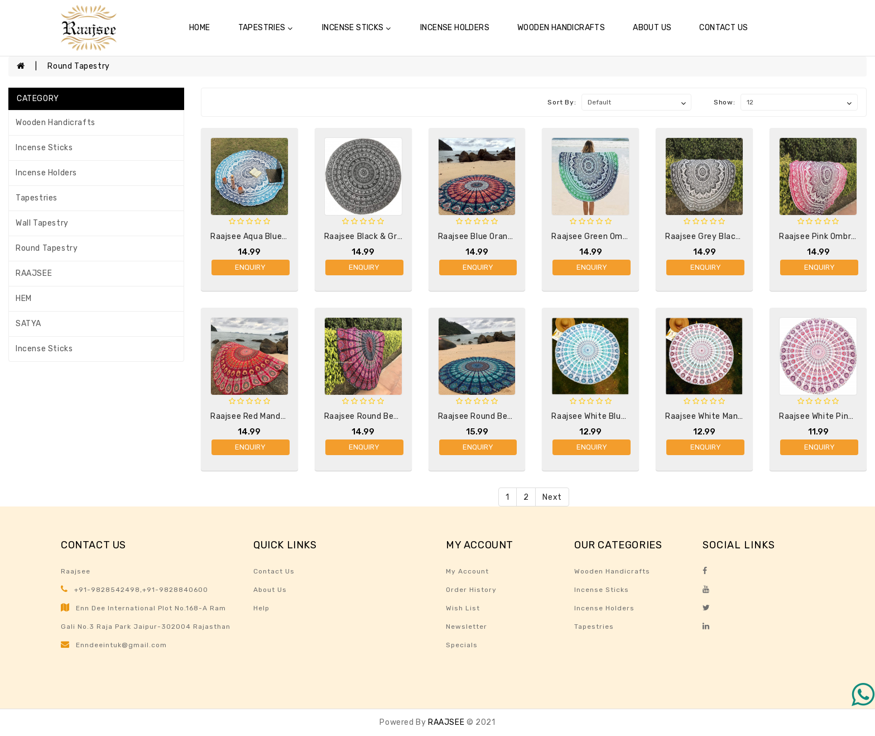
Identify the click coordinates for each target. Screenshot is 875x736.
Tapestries (265, 27)
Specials (462, 645)
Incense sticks (356, 27)
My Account (467, 571)
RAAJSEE (34, 273)
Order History (471, 590)
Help (261, 608)
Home (199, 27)
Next (551, 497)
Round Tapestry (78, 66)
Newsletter (466, 626)
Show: (724, 102)
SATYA (28, 323)
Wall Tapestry (42, 223)
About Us (652, 27)
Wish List (463, 608)
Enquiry (250, 267)
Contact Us (723, 27)
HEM (24, 298)
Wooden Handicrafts (561, 27)
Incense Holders (454, 27)
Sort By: (561, 102)
